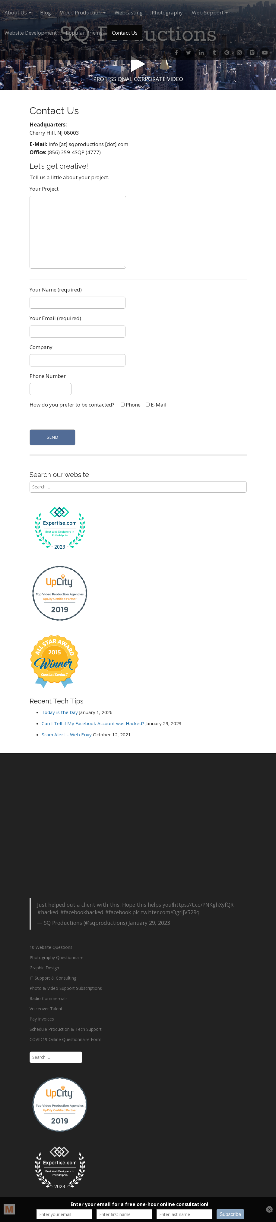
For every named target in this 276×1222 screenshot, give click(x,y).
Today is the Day (60, 712)
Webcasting (129, 12)
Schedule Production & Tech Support (66, 1029)
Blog (45, 12)
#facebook (118, 912)
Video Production (83, 12)
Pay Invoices (42, 1019)
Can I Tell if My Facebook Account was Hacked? (93, 723)
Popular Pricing (84, 32)
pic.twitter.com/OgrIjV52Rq (166, 912)
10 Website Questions (51, 947)
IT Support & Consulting (53, 978)
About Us (18, 12)
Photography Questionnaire (57, 957)
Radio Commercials (49, 998)
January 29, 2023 (149, 922)
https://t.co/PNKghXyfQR (203, 904)
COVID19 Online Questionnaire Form (65, 1039)
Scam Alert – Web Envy (67, 734)
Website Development (31, 32)
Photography (167, 12)
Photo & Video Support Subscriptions (66, 988)
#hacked (48, 912)
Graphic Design (44, 968)
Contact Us (125, 32)
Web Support (210, 12)
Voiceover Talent (46, 1009)
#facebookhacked (81, 912)
